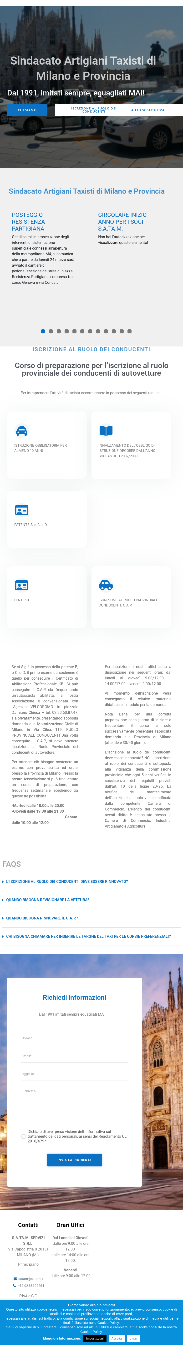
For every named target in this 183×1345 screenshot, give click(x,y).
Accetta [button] (117, 1338)
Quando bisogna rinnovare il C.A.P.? (42, 930)
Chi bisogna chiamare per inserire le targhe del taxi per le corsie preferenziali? (88, 948)
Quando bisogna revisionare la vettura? (47, 912)
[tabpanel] (43, 262)
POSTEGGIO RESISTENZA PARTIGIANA (28, 234)
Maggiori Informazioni (61, 1338)
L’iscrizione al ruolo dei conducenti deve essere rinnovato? (67, 893)
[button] (91, 894)
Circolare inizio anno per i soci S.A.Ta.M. (122, 234)
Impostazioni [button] (95, 1338)
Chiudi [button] (133, 1338)
